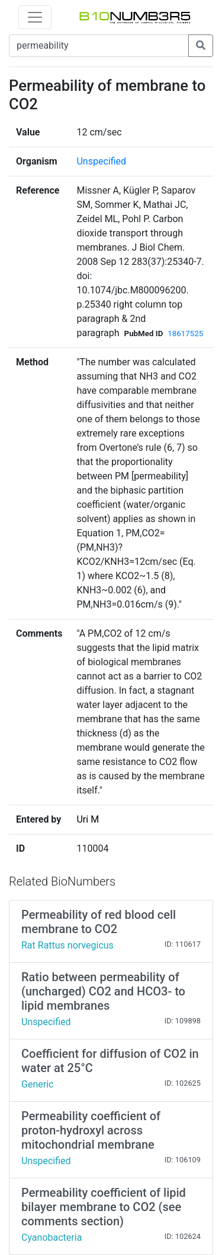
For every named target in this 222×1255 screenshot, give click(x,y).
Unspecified (101, 161)
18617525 (185, 333)
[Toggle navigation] (35, 17)
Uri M (87, 819)
